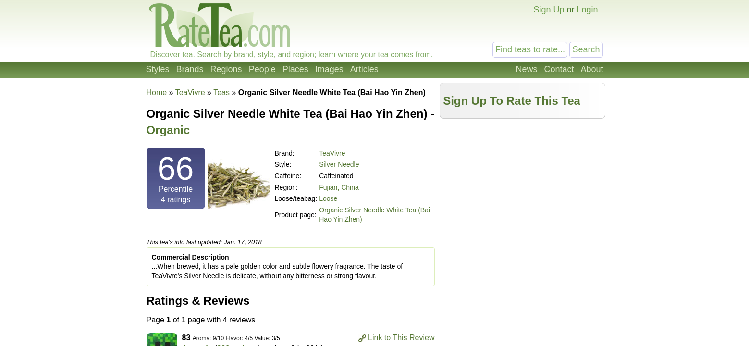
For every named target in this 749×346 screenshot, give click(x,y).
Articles (364, 69)
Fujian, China (339, 187)
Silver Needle (339, 164)
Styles (158, 69)
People (262, 69)
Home (157, 92)
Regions (226, 69)
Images (329, 69)
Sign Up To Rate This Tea (511, 100)
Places (295, 69)
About (591, 69)
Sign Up (548, 9)
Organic (168, 130)
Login (587, 9)
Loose (328, 198)
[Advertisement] (522, 191)
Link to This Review (401, 338)
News (526, 69)
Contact (559, 69)
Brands (190, 69)
